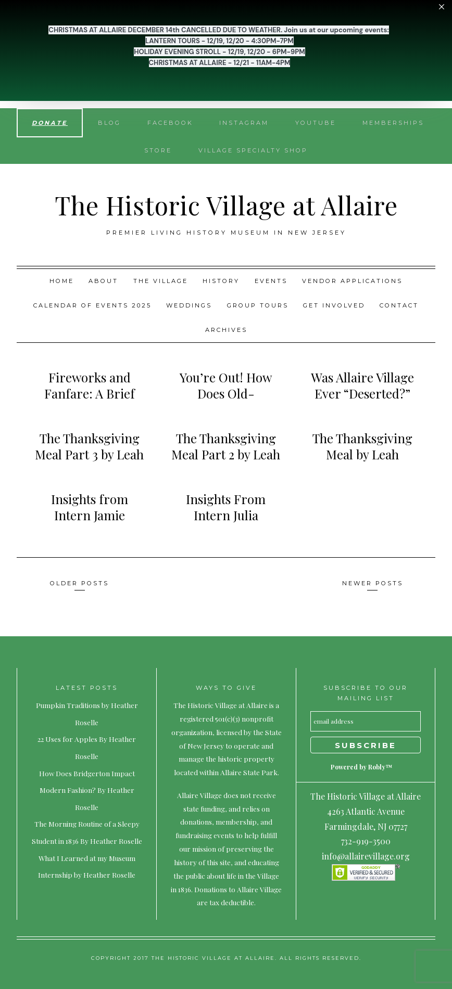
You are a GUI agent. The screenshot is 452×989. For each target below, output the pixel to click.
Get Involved (334, 305)
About (103, 281)
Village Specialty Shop (253, 150)
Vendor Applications (352, 281)
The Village (160, 281)
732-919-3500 (366, 841)
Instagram (244, 122)
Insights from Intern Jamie (89, 507)
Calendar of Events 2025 (92, 305)
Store (158, 150)
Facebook (170, 122)
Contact (399, 305)
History (221, 281)
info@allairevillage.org (366, 856)
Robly (376, 767)
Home (61, 281)
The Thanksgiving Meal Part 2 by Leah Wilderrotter (225, 454)
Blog (109, 122)
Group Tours (257, 305)
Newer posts (372, 583)
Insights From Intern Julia (226, 507)
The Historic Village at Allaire (226, 205)
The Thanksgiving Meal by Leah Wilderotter (362, 454)
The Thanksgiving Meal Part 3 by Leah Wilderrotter (89, 454)
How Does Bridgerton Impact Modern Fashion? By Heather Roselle (87, 790)
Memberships (393, 122)
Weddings (189, 305)
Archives (226, 329)
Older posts (79, 583)
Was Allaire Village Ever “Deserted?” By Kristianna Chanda (362, 401)
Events (271, 281)
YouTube (315, 122)
